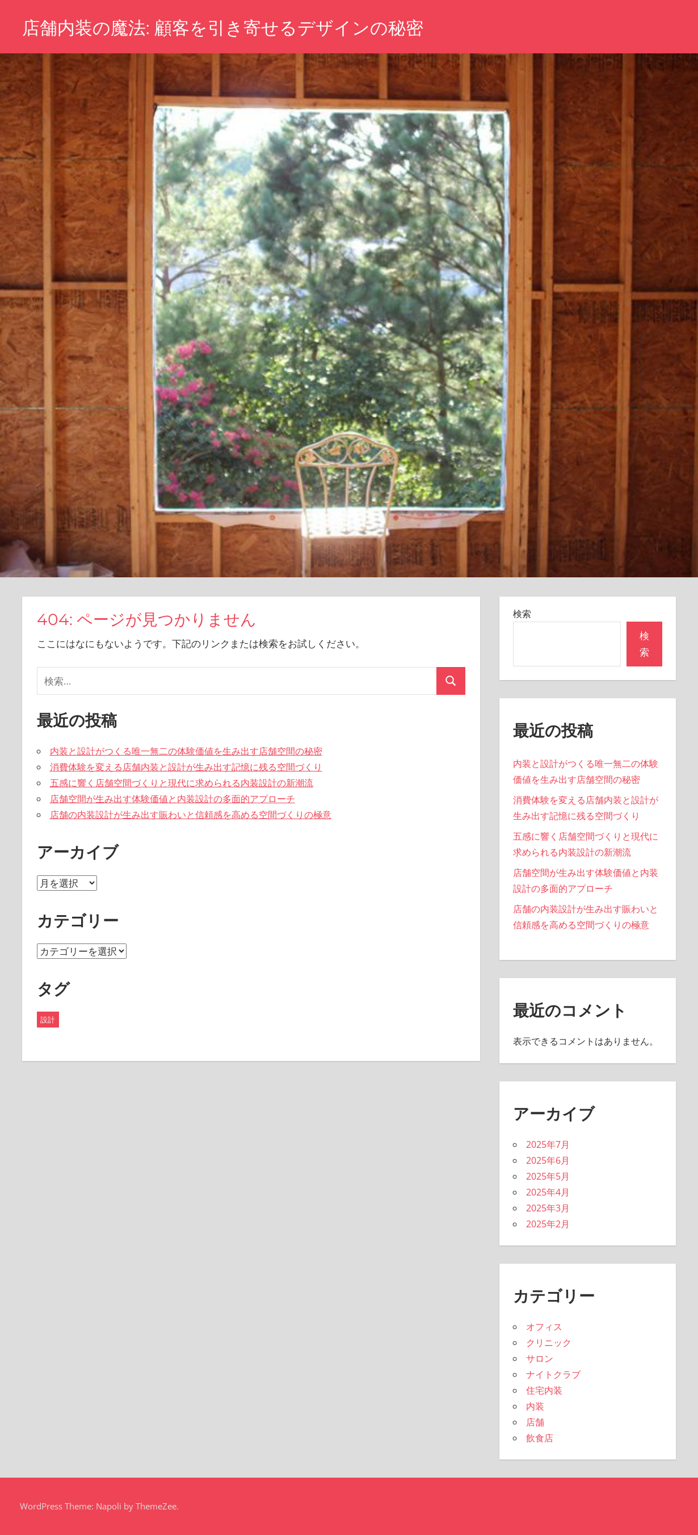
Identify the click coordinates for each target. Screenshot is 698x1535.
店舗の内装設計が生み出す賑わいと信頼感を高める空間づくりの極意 (190, 814)
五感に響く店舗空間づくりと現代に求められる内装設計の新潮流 (181, 783)
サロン (539, 1358)
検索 (522, 613)
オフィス (544, 1326)
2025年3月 (548, 1208)
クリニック (548, 1342)
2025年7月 (548, 1144)
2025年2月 (548, 1224)
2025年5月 (548, 1176)
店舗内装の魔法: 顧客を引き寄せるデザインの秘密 (229, 27)
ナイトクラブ (553, 1374)
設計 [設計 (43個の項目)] (47, 1019)
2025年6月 (548, 1160)
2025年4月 (548, 1192)
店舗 (535, 1422)
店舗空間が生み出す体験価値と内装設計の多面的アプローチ (172, 798)
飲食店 (539, 1438)
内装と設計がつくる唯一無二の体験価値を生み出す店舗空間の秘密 (186, 751)
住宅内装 (544, 1390)
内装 (535, 1406)
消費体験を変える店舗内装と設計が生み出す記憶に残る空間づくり (186, 767)
